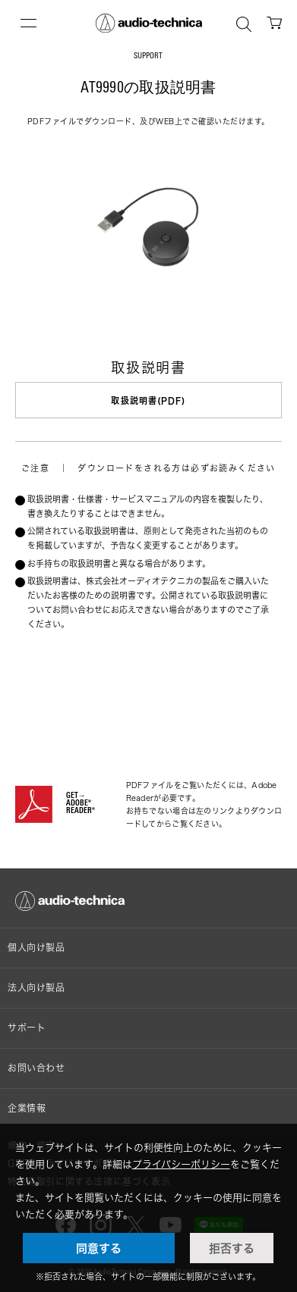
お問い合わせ (36, 1068)
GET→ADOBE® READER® (80, 804)
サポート (27, 1028)
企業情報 (27, 1108)
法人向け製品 (36, 987)
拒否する (231, 1248)
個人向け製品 (36, 947)
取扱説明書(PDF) (148, 400)
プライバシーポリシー (181, 1164)
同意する (99, 1248)
